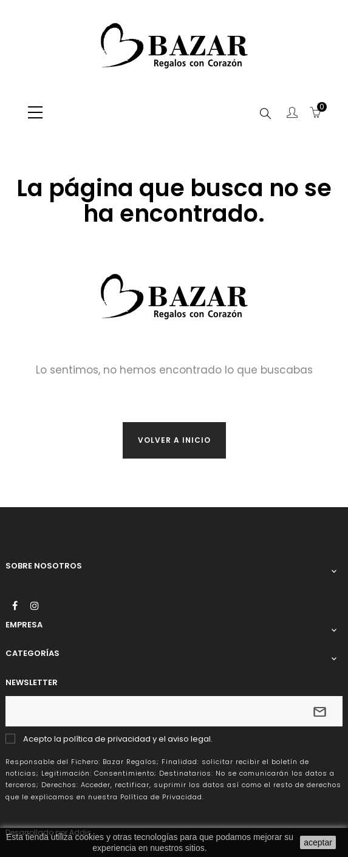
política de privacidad (107, 739)
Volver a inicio (174, 440)
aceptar (318, 842)
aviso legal (189, 739)
